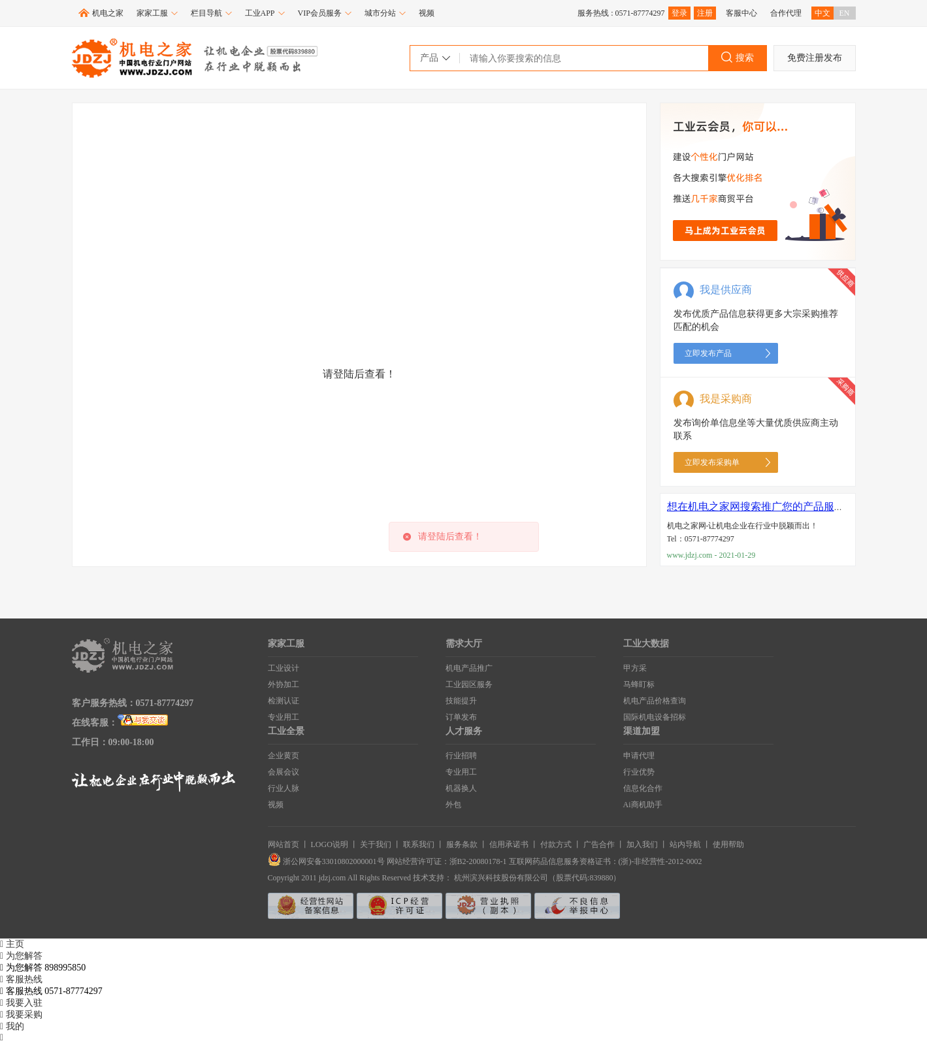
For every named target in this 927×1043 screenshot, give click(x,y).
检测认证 (283, 700)
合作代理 (786, 13)
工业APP (265, 13)
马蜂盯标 (639, 684)
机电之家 (107, 13)
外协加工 (283, 684)
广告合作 (599, 844)
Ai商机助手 (642, 804)
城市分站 (385, 13)
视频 (426, 13)
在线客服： (95, 723)
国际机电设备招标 (654, 717)
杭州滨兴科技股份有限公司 (501, 877)
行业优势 (639, 772)
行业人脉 (283, 788)
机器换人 (461, 788)
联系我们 (418, 844)
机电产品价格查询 (654, 700)
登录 (679, 13)
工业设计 (283, 668)
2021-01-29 (737, 555)
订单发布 (461, 717)
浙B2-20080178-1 (478, 861)
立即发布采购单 (712, 462)
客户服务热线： (104, 703)
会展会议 (283, 772)
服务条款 (462, 844)
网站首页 (283, 844)
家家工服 (157, 13)
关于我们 (375, 844)
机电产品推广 (469, 668)
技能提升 (461, 700)
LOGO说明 (329, 844)
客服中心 (741, 13)
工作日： (90, 742)
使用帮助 (728, 844)
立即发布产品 (708, 353)
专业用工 (283, 717)
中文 (822, 13)
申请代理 (639, 755)
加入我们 (642, 844)
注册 (705, 13)
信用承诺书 (509, 844)
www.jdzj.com (690, 555)
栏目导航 (211, 13)
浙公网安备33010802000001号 (327, 861)
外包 (453, 804)
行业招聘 (461, 755)
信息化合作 (642, 788)
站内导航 (685, 844)
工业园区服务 (469, 684)
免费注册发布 (814, 58)
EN (844, 13)
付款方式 (556, 844)
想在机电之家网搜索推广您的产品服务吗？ (766, 506)
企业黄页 (283, 755)
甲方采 (635, 668)
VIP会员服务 (324, 13)
